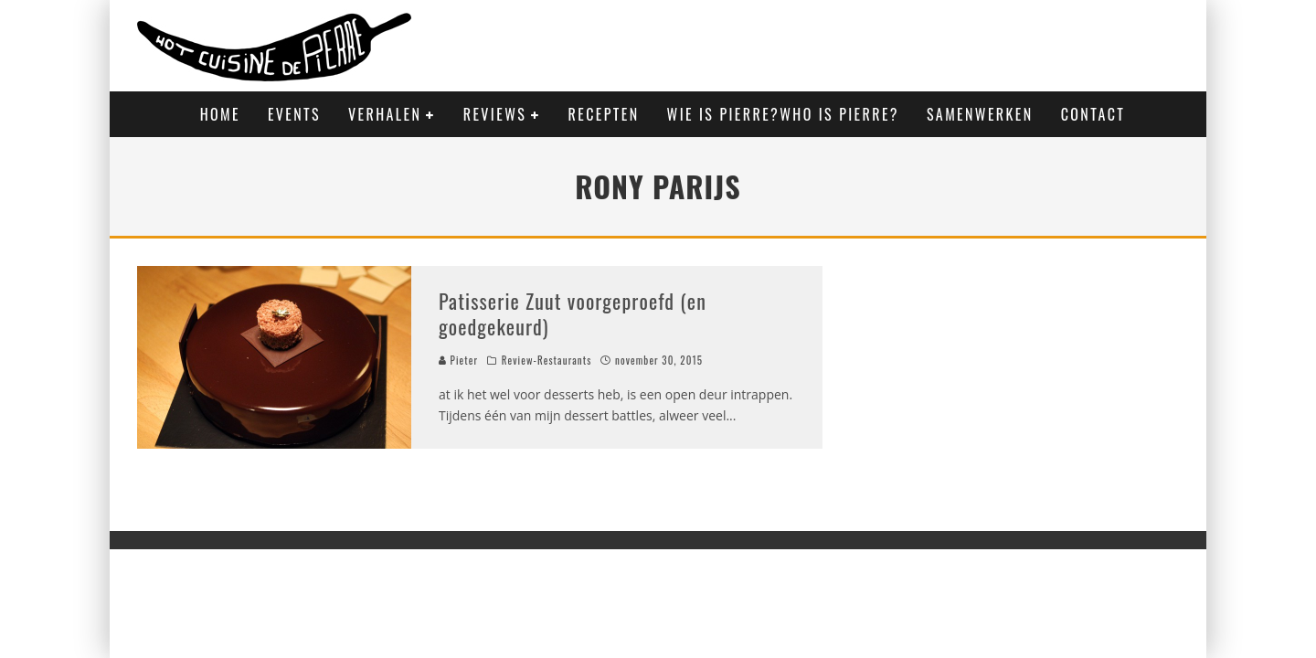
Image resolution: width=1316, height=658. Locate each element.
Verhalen (384, 114)
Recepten (604, 114)
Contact (1093, 114)
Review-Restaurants (547, 360)
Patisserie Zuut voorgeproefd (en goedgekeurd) (572, 314)
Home (220, 114)
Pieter (458, 360)
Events (294, 114)
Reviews (494, 114)
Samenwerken (980, 114)
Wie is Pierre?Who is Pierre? (783, 114)
